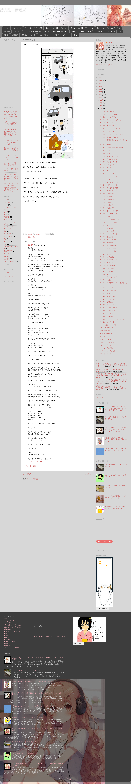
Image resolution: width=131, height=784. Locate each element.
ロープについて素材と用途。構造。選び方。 (11, 164)
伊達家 (110, 42)
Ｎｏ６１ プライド (106, 179)
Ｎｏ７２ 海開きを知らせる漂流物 (111, 147)
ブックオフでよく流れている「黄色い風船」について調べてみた (11, 142)
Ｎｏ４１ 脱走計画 (106, 237)
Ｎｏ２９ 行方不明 (106, 271)
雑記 (5, 231)
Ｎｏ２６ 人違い (105, 280)
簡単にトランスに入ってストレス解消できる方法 (11, 149)
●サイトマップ (8, 276)
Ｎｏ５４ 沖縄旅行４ (107, 199)
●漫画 (6, 643)
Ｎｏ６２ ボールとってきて (109, 176)
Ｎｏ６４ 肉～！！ (106, 170)
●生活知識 (7, 629)
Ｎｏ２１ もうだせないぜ (108, 296)
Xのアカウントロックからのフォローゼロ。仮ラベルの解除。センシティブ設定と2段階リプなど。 (11, 114)
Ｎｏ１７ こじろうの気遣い (109, 307)
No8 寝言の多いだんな (107, 333)
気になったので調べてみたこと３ (108, 28)
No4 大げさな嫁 (105, 345)
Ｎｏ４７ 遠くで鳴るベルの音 (110, 219)
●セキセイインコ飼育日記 (12, 631)
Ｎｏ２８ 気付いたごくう (108, 274)
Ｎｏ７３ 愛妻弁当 (106, 145)
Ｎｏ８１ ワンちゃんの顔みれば (110, 120)
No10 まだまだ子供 (106, 328)
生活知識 (7, 31)
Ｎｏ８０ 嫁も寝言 (106, 123)
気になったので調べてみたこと (56, 28)
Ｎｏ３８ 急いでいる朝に (108, 245)
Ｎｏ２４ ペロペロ (106, 287)
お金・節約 (17, 31)
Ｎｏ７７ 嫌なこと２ (107, 131)
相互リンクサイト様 (28, 35)
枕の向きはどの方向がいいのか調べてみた (25, 753)
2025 (100, 77)
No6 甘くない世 (105, 339)
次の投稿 (27, 474)
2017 (100, 83)
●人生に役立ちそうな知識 (12, 625)
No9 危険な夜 (105, 330)
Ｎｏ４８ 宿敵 (105, 216)
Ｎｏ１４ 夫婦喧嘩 (106, 316)
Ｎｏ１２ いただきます (108, 322)
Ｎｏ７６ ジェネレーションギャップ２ (113, 134)
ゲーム (74, 31)
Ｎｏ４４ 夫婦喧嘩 (106, 228)
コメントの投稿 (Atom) (34, 479)
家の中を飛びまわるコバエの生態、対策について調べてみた (115, 507)
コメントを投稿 (31, 466)
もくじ (6, 212)
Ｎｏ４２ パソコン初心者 (108, 234)
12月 (102, 100)
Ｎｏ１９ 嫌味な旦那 (107, 302)
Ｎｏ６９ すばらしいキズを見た (110, 156)
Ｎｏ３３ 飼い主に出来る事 (109, 260)
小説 (120, 31)
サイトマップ (16, 28)
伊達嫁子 (30, 245)
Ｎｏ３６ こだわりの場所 (108, 251)
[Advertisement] (40, 216)
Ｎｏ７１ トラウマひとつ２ (109, 150)
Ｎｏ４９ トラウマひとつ (108, 214)
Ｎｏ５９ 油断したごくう (108, 185)
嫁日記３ (6, 219)
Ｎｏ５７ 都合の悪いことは (109, 191)
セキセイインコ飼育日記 (33, 31)
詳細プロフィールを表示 (104, 65)
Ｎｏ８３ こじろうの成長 (108, 114)
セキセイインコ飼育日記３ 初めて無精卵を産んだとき (115, 497)
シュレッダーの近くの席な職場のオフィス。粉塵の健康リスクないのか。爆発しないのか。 (11, 133)
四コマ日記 (98, 31)
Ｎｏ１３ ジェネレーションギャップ (112, 319)
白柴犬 (82, 31)
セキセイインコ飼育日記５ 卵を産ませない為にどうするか (31, 717)
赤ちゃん (6, 256)
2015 (100, 89)
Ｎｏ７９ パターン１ (107, 125)
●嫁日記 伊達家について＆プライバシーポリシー (49, 636)
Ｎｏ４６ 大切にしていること (110, 222)
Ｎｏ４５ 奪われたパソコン (109, 225)
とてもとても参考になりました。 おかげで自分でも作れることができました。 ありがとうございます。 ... (111, 375)
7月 (101, 109)
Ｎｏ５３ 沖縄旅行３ (107, 202)
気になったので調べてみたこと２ (81, 28)
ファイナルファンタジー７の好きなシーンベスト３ (11, 157)
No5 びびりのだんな (107, 342)
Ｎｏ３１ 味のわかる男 (108, 265)
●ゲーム (6, 635)
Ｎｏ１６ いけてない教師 (108, 310)
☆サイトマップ (9, 621)
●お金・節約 (8, 623)
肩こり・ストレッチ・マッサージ (56, 31)
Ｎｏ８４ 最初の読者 (107, 111)
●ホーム (6, 272)
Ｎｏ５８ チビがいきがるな (109, 188)
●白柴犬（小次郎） (10, 641)
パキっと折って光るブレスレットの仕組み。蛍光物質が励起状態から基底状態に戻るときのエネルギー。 (11, 187)
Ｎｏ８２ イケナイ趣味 (108, 117)
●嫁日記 (6, 637)
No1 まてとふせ (105, 354)
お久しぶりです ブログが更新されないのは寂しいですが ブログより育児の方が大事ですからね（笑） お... (111, 365)
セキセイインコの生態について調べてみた (25, 742)
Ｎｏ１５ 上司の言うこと (108, 313)
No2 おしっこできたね (107, 351)
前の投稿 (87, 474)
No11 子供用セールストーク (109, 325)
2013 (100, 95)
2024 (100, 80)
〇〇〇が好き (100, 398)
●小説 (6, 633)
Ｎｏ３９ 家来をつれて (108, 242)
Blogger (69, 779)
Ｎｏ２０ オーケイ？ (107, 299)
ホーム (6, 28)
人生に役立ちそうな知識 (33, 28)
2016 (100, 86)
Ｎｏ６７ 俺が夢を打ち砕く (109, 162)
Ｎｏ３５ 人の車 (105, 254)
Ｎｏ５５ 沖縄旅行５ (107, 196)
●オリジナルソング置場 (11, 648)
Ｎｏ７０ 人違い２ (106, 153)
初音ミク (6, 241)
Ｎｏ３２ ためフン (106, 262)
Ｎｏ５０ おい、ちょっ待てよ (110, 211)
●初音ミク (7, 645)
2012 (100, 97)
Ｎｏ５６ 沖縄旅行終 (107, 193)
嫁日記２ (6, 217)
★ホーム (7, 619)
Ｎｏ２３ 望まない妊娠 (108, 290)
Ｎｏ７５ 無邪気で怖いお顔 (109, 137)
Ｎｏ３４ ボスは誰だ (107, 257)
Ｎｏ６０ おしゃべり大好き (109, 182)
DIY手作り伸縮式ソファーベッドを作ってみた (11, 123)
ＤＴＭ (6, 199)
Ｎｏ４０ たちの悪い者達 (108, 239)
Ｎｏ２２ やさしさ (106, 293)
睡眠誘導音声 (8, 251)
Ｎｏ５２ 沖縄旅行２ (107, 205)
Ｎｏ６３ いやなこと (107, 173)
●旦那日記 (7, 639)
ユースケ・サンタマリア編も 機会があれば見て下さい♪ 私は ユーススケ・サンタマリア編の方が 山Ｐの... (111, 381)
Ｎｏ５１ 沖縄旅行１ (107, 208)
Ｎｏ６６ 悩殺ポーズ (107, 165)
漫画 (89, 31)
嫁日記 (6, 35)
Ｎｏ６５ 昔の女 (105, 167)
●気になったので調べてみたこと (14, 627)
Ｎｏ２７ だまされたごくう (109, 277)
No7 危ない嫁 (105, 336)
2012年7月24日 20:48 (35, 461)
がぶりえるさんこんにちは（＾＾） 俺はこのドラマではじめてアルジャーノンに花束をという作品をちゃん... (111, 388)
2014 (100, 92)
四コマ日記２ (110, 31)
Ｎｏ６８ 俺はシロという (108, 159)
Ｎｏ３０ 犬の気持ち (107, 268)
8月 (101, 106)
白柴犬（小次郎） (9, 261)
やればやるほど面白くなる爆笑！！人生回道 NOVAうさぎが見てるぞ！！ (11, 177)
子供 (5, 239)
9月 (101, 103)
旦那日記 (15, 35)
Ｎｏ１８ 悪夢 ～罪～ (108, 305)
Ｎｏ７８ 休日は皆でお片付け (110, 128)
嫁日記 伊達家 (13, 10)
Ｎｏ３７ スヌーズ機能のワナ (110, 248)
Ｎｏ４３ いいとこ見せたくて (110, 231)
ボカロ (75, 35)
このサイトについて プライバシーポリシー (54, 35)
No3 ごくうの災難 (106, 348)
